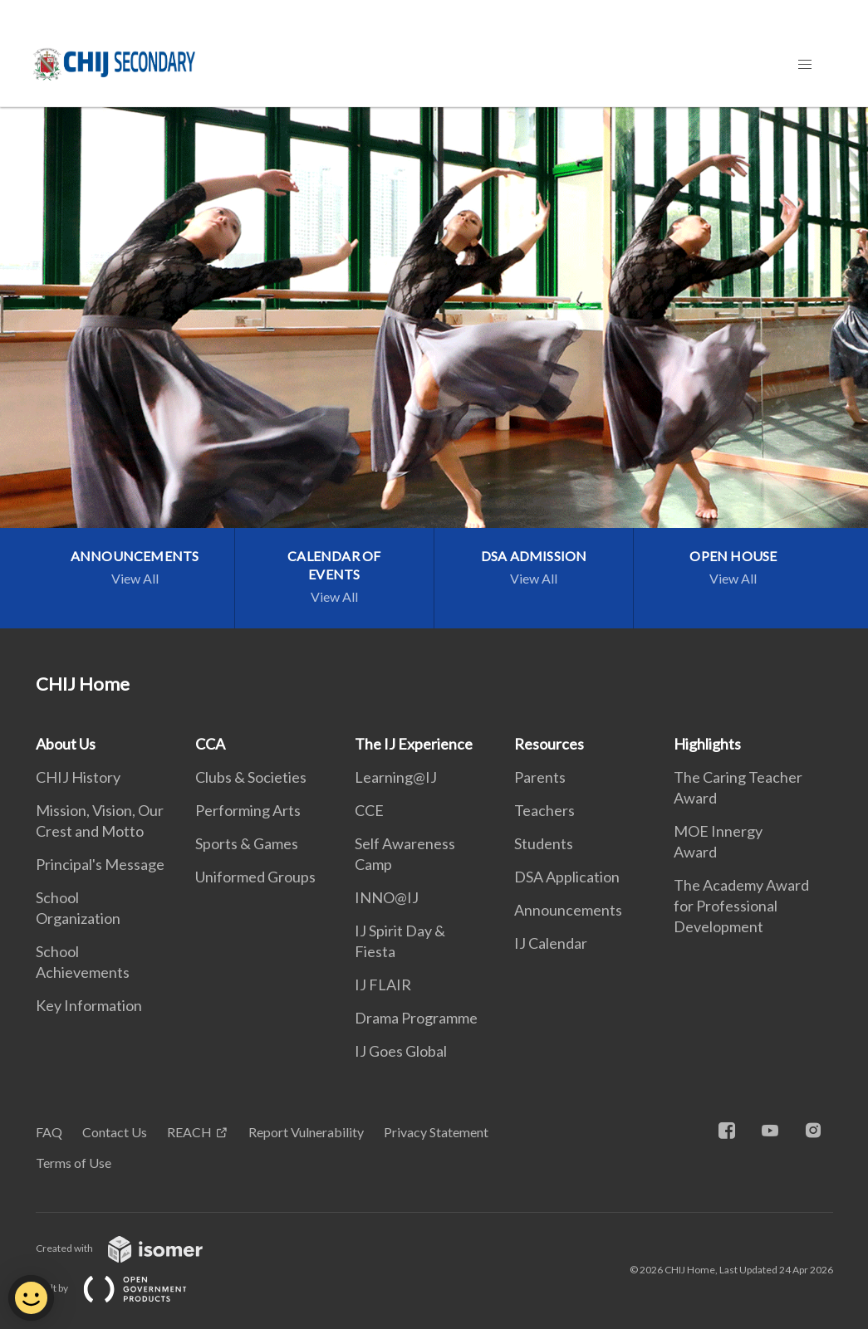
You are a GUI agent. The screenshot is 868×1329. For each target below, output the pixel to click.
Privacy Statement (436, 1132)
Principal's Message (100, 864)
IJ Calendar (550, 943)
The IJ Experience (414, 744)
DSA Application (567, 876)
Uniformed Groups (255, 876)
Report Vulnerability (306, 1132)
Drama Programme (416, 1018)
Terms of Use (73, 1162)
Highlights (707, 744)
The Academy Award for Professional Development (741, 906)
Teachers (544, 810)
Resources (549, 744)
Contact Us (114, 1132)
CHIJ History (78, 777)
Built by (124, 1288)
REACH (189, 1132)
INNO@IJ (387, 897)
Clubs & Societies (250, 777)
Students (543, 843)
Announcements (568, 910)
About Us (66, 744)
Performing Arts (248, 810)
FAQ (49, 1132)
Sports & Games (246, 843)
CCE (369, 810)
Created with (132, 1248)
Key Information (89, 1005)
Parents (540, 777)
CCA (210, 744)
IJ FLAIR (383, 984)
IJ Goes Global (401, 1051)
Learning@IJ (396, 777)
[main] (434, 367)
